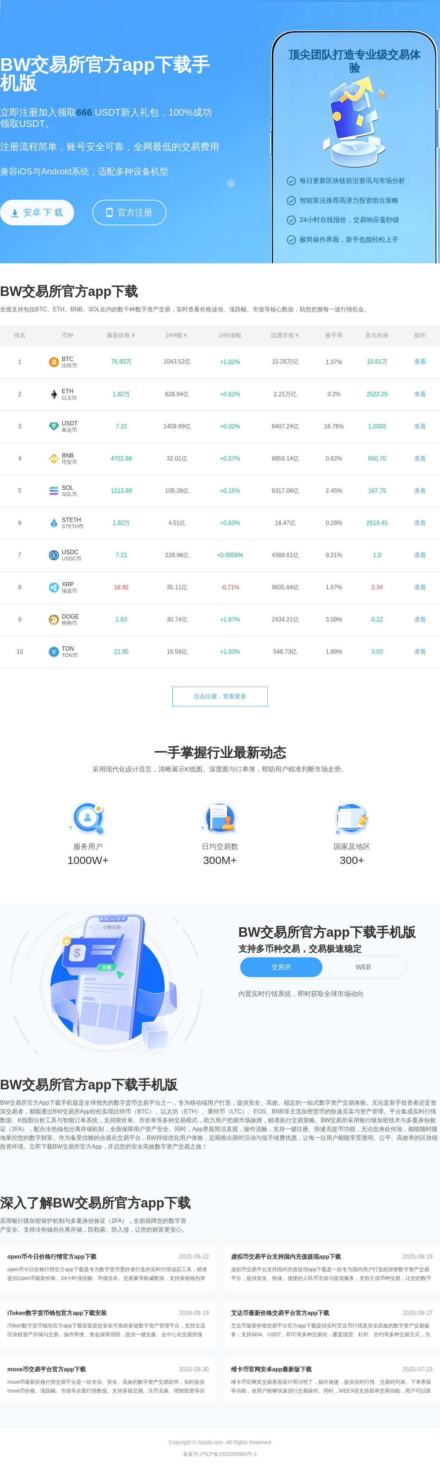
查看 (420, 361)
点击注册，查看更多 (220, 696)
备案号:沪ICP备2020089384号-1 (220, 1454)
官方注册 (129, 212)
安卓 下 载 (37, 212)
